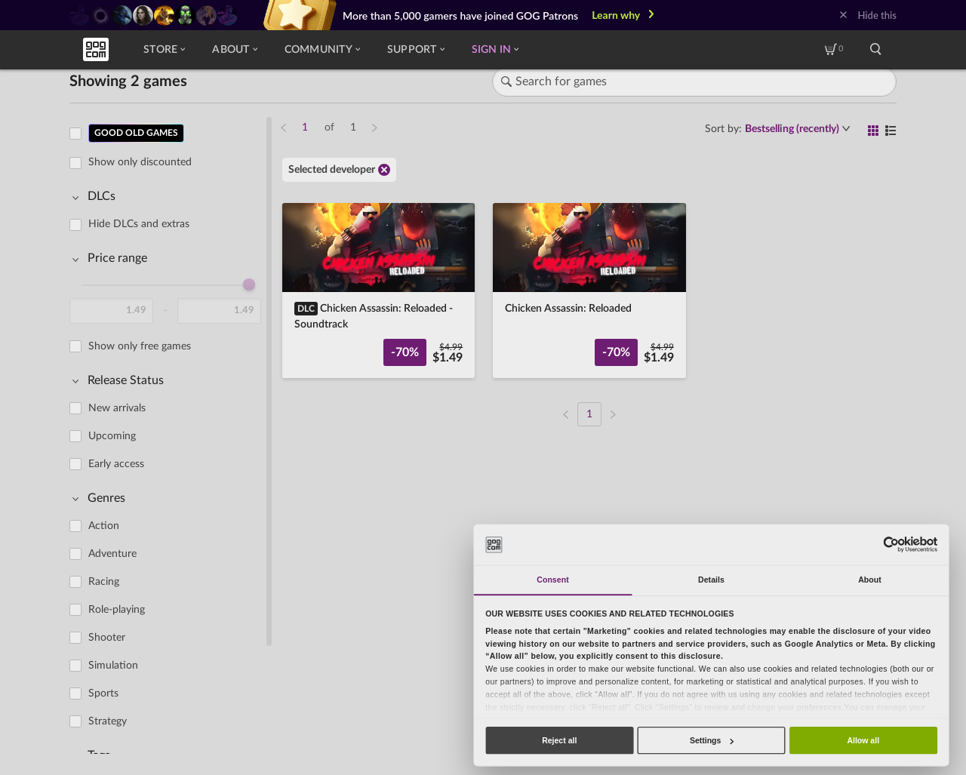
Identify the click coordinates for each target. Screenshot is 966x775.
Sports (103, 693)
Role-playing (116, 609)
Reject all (559, 740)
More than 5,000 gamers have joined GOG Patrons (460, 15)
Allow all (863, 740)
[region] (169, 434)
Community (322, 50)
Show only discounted (140, 162)
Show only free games (139, 346)
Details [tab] (711, 579)
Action (103, 526)
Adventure (112, 554)
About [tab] (869, 579)
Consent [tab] (552, 579)
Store (164, 50)
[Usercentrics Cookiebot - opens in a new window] (890, 544)
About (234, 50)
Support (416, 50)
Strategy (107, 721)
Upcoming (112, 436)
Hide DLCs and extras (138, 224)
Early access (116, 464)
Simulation (113, 665)
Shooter (106, 637)
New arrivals (117, 408)
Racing (103, 582)
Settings (712, 740)
